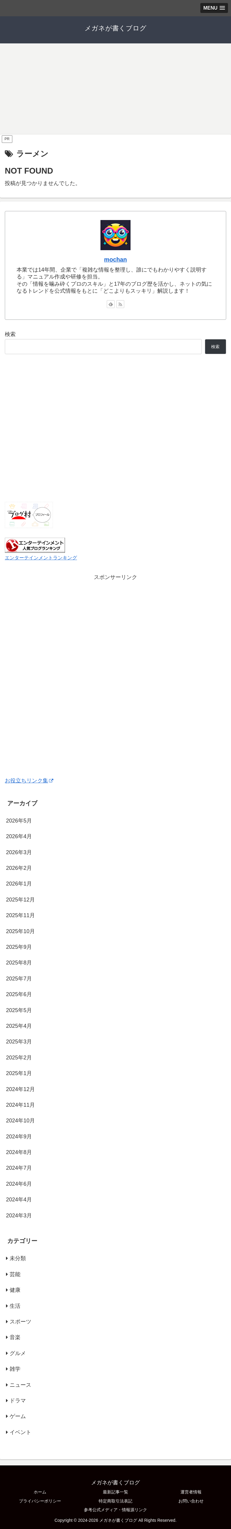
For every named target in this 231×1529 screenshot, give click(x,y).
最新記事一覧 (115, 1492)
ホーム (40, 1492)
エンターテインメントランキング (41, 557)
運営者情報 (191, 1492)
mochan (115, 259)
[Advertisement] (115, 88)
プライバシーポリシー (40, 1501)
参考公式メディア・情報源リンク (115, 1509)
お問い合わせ (191, 1501)
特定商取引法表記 (115, 1501)
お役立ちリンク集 (29, 781)
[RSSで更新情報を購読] (120, 304)
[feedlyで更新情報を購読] (111, 304)
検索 (10, 334)
